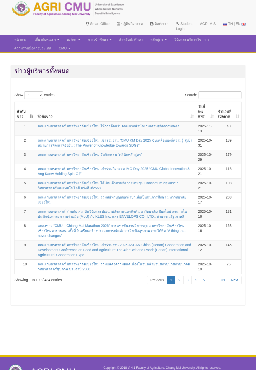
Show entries (34, 95)
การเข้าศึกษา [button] (100, 39)
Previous (157, 280)
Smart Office (98, 24)
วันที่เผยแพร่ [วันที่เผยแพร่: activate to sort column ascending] (201, 111)
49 (223, 280)
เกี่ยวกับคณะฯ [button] (47, 39)
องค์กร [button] (73, 39)
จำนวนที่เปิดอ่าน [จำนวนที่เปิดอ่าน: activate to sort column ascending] (224, 113)
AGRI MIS (208, 24)
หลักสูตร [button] (158, 39)
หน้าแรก (20, 39)
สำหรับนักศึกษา (131, 39)
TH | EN (234, 24)
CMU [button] (64, 48)
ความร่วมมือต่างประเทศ (32, 48)
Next (234, 280)
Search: (213, 95)
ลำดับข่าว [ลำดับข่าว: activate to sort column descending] (21, 113)
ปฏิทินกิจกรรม (130, 24)
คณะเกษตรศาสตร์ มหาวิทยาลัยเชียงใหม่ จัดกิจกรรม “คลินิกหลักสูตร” (90, 155)
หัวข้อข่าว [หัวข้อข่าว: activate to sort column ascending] (44, 116)
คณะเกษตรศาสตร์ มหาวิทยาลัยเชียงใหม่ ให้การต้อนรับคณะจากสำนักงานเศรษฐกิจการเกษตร (109, 126)
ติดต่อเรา (159, 24)
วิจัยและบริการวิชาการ (192, 39)
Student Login (184, 26)
